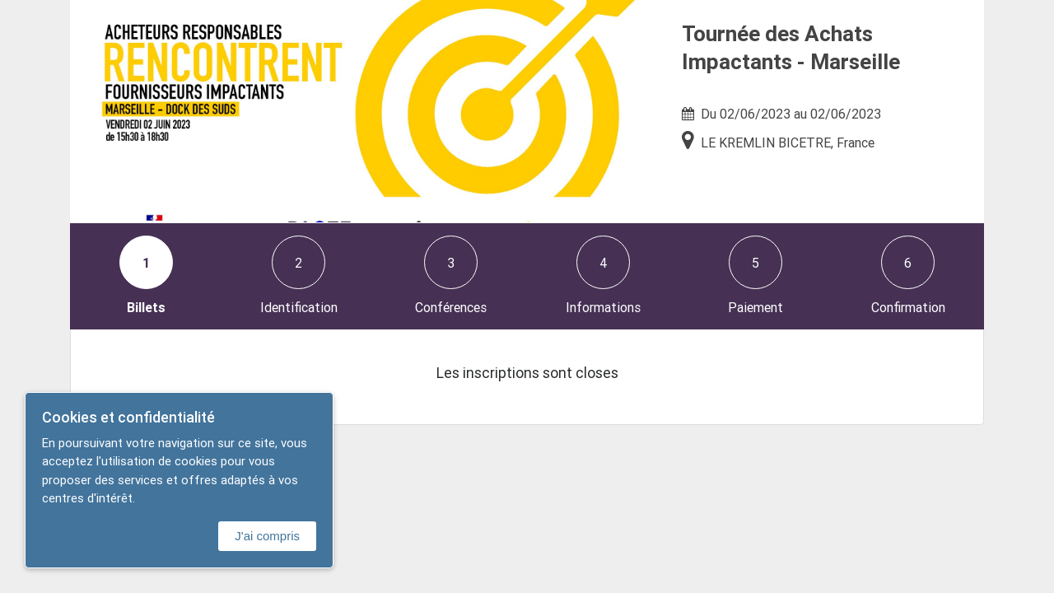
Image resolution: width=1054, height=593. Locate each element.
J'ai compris (267, 536)
